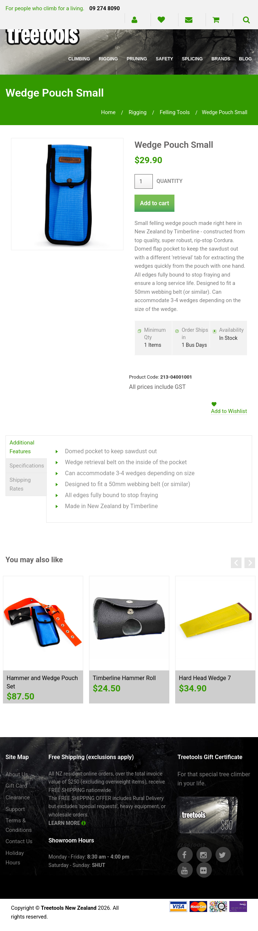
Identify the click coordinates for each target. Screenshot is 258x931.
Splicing (192, 58)
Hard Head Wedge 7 (205, 678)
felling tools (175, 112)
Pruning (137, 58)
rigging (138, 112)
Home (108, 112)
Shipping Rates (20, 484)
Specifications (27, 465)
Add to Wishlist (229, 411)
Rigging (108, 58)
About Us (16, 774)
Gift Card (16, 785)
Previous (236, 563)
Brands (220, 58)
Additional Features (22, 447)
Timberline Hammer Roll (124, 678)
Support (15, 809)
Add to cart (154, 203)
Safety (164, 58)
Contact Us (19, 841)
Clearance (17, 797)
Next (249, 563)
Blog (245, 58)
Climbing (79, 58)
